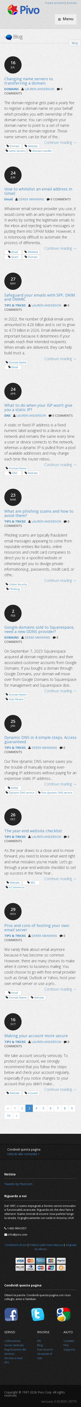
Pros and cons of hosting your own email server (36, 927)
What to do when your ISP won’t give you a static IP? (38, 407)
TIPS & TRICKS (15, 305)
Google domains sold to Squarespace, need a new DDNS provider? (39, 629)
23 (13, 497)
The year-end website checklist (33, 830)
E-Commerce (17, 887)
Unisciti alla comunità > (23, 1154)
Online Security (18, 584)
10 (8, 1115)
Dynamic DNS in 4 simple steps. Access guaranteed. (40, 739)
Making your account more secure (36, 1035)
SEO (32, 882)
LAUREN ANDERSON (39, 89)
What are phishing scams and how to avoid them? (38, 513)
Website (33, 146)
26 (13, 816)
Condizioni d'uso (16, 1245)
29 (13, 911)
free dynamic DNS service (56, 793)
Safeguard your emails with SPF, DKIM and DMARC (39, 297)
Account (33, 1093)
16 (13, 64)
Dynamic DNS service (22, 793)
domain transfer (42, 151)
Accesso (72, 3)
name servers (17, 151)
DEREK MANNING (31, 199)
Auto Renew (16, 699)
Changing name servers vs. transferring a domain (29, 81)
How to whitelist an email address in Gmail (38, 191)
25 (13, 723)
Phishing (15, 589)
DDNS (14, 788)
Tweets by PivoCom (18, 1184)
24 (13, 174)
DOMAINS (11, 89)
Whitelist (33, 252)
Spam (14, 257)
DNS (7, 415)
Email (8, 199)
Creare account (54, 3)
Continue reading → (60, 142)
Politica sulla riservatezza (46, 1245)
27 (13, 281)
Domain (14, 146)
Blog (75, 43)
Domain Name (18, 362)
